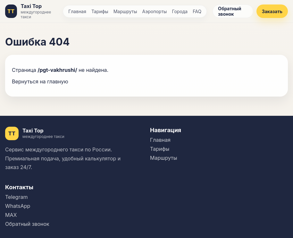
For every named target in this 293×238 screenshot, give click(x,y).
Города (180, 11)
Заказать (272, 11)
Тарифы (99, 11)
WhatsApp (17, 206)
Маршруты (125, 11)
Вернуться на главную (40, 81)
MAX (11, 215)
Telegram (16, 197)
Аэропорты (154, 11)
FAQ (197, 11)
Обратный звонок (229, 11)
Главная (77, 11)
